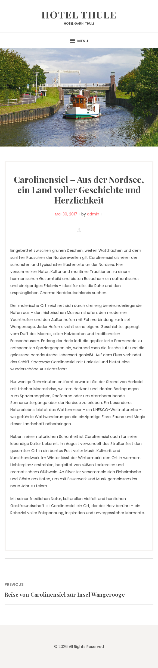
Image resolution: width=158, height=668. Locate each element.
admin (93, 214)
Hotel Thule (79, 14)
